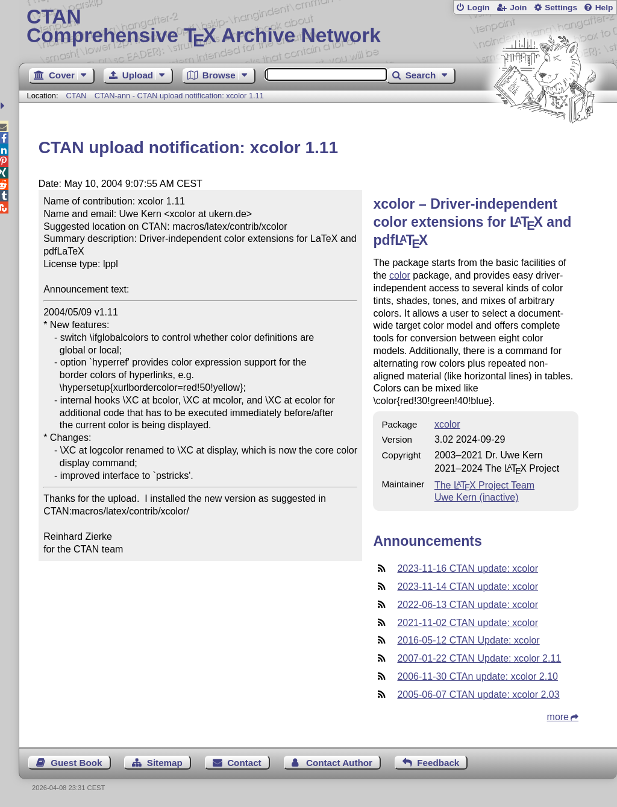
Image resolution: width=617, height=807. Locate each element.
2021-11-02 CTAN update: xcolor (467, 623)
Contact (244, 763)
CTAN (76, 95)
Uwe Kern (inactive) (476, 497)
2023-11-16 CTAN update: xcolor (467, 568)
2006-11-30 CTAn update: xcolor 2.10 (477, 676)
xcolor (447, 424)
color (399, 275)
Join (518, 7)
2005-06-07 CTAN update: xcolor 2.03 (478, 694)
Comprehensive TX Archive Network (318, 27)
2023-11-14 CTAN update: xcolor (467, 586)
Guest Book (76, 763)
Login (478, 7)
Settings (561, 7)
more (558, 717)
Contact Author (339, 763)
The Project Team (484, 485)
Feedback (438, 763)
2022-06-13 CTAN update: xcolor (467, 605)
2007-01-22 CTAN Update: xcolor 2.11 (479, 658)
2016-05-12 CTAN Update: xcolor (468, 640)
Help (604, 7)
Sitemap (165, 763)
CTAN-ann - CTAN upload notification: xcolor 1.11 (179, 95)
